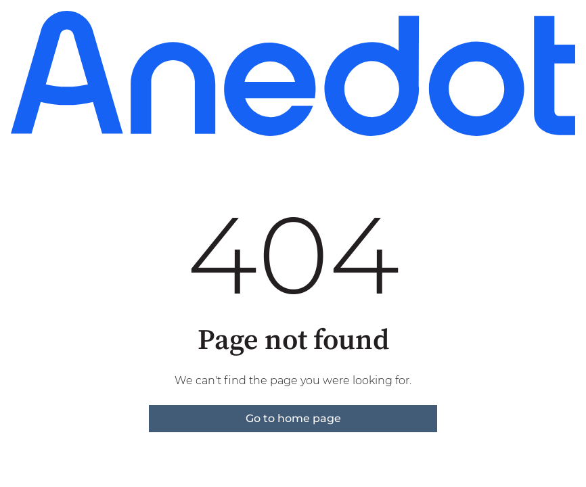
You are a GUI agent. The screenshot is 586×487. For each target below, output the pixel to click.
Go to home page (293, 418)
